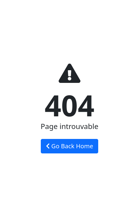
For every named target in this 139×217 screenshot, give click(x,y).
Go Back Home (69, 146)
